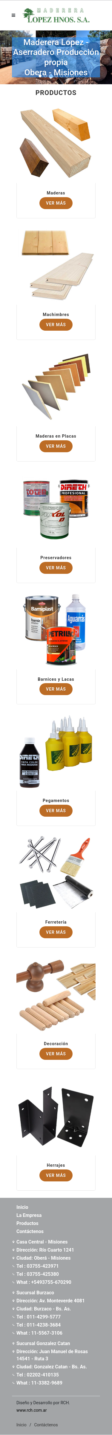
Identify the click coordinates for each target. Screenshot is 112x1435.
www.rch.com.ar (31, 1410)
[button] (40, 75)
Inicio (21, 1424)
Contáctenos (46, 1424)
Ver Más (56, 203)
